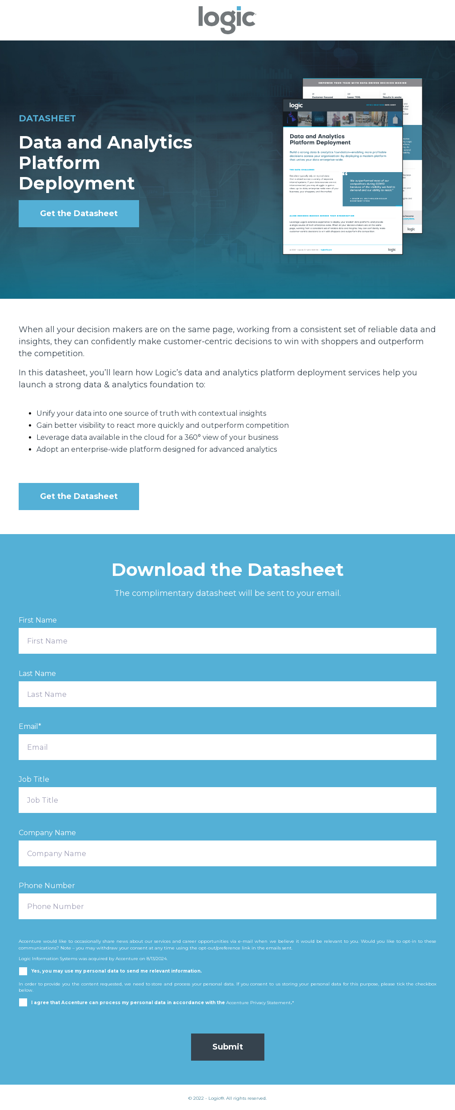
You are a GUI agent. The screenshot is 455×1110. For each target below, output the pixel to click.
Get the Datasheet (79, 213)
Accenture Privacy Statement (258, 1002)
